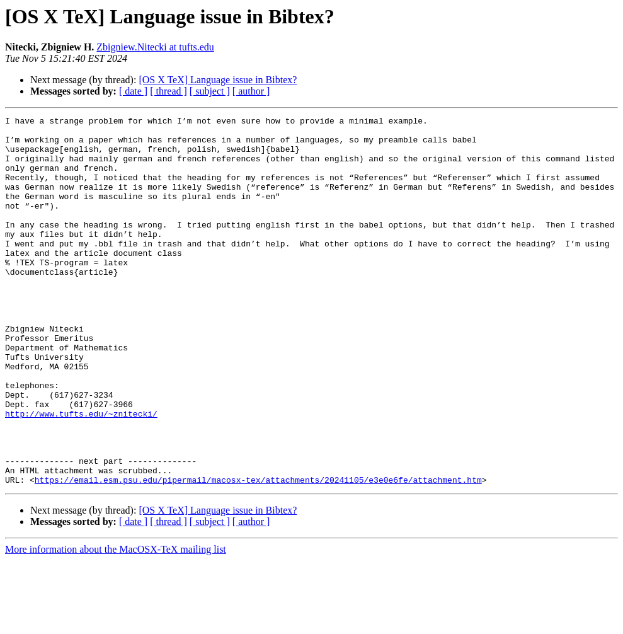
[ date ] (133, 91)
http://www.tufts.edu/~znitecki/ (81, 474)
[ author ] (251, 91)
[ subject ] (210, 91)
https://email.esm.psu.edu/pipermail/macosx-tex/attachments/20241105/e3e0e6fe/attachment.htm (258, 553)
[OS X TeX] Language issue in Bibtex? (218, 79)
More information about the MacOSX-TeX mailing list (115, 623)
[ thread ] (168, 91)
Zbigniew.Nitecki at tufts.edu (155, 47)
